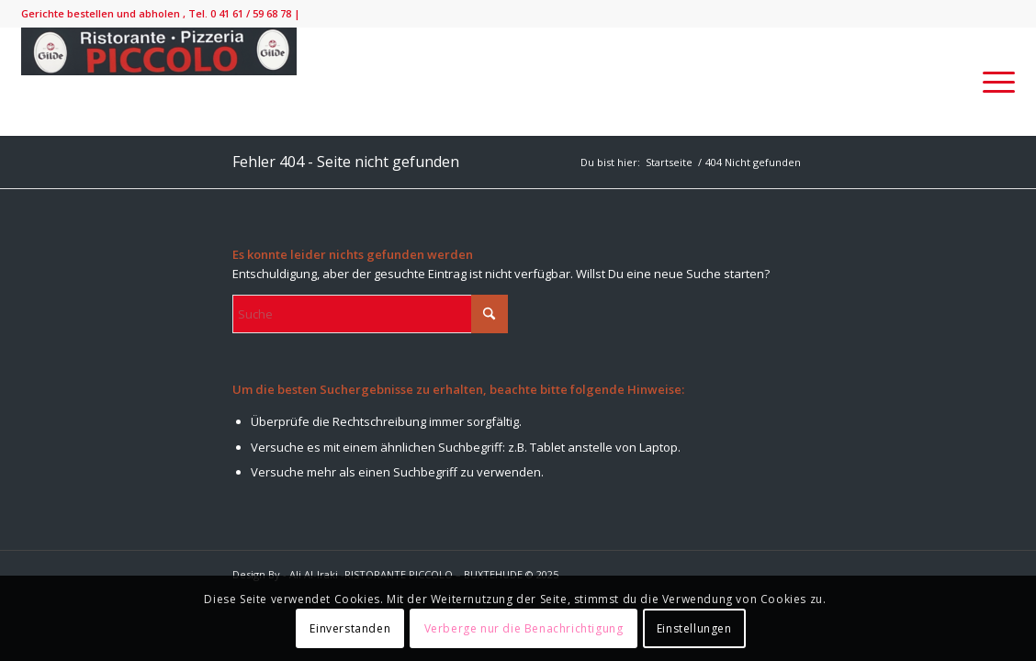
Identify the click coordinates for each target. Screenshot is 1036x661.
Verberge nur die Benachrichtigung (524, 628)
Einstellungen (694, 628)
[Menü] (993, 82)
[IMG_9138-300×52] (159, 82)
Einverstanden (350, 628)
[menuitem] (993, 82)
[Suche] (370, 314)
